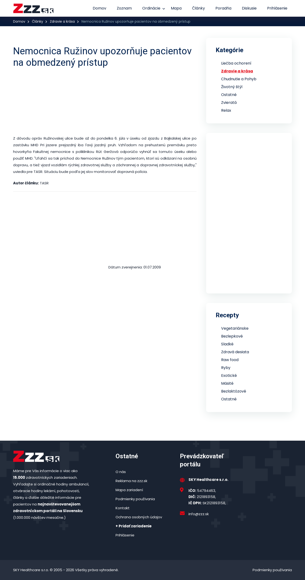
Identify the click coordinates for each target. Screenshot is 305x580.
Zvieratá (229, 102)
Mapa (176, 8)
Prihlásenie (277, 8)
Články (198, 8)
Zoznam (124, 8)
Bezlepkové (232, 336)
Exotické (229, 375)
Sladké (227, 344)
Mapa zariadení (129, 489)
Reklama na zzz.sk (131, 480)
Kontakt (123, 507)
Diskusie (249, 8)
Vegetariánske (235, 328)
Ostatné (229, 94)
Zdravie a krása (62, 21)
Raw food (230, 360)
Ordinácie (151, 8)
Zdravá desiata (235, 352)
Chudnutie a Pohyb (238, 79)
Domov (99, 8)
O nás (121, 471)
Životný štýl (231, 87)
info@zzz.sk (198, 513)
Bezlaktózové (233, 391)
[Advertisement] (105, 101)
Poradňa (223, 8)
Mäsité (227, 383)
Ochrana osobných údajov (139, 516)
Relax (226, 110)
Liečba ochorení (236, 63)
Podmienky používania (135, 498)
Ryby (225, 367)
